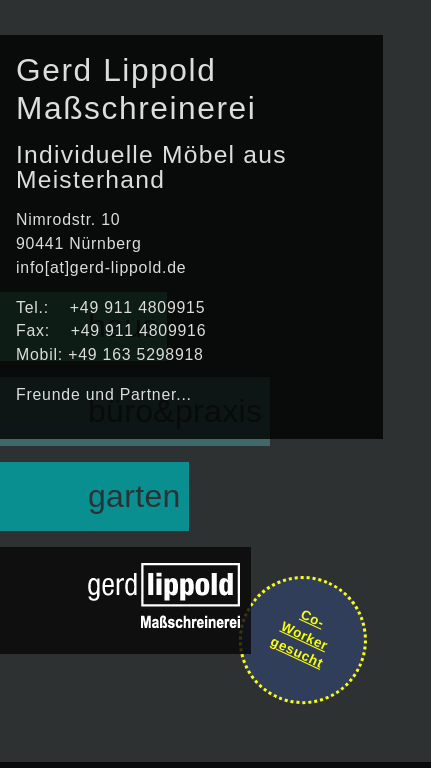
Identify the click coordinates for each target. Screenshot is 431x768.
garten (134, 496)
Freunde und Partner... (104, 394)
